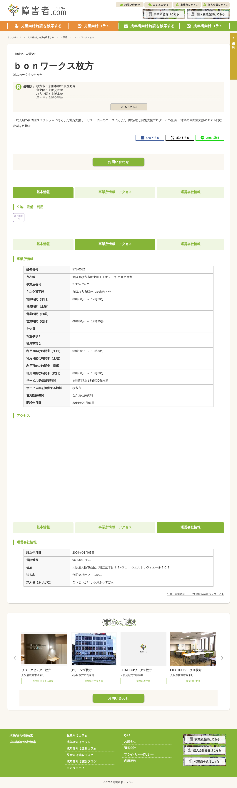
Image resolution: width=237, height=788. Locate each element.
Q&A (127, 735)
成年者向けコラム (78, 742)
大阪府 (64, 37)
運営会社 (130, 748)
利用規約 (130, 760)
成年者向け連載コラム (81, 748)
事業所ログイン (189, 4)
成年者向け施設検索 (22, 742)
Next (221, 658)
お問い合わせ (132, 4)
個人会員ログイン (218, 4)
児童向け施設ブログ (80, 755)
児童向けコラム (77, 735)
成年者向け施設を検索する (40, 37)
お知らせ (130, 741)
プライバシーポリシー (139, 754)
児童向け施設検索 (21, 735)
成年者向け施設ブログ (81, 761)
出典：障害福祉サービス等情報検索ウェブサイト (195, 594)
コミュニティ (160, 4)
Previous (15, 658)
